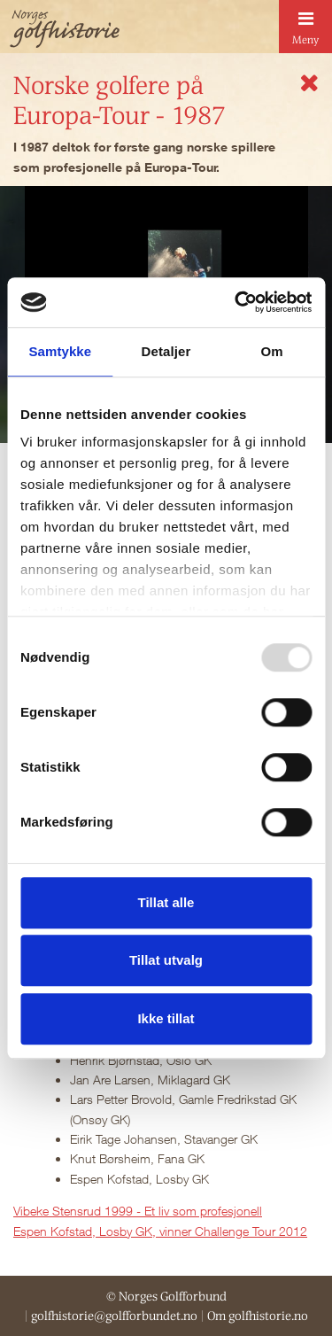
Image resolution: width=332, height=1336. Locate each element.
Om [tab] (272, 351)
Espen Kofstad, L (59, 1231)
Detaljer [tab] (166, 351)
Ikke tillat (165, 1018)
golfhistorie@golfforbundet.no (114, 1316)
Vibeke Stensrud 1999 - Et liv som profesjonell (137, 1210)
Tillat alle (166, 902)
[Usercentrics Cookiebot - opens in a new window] (236, 302)
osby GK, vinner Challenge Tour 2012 (206, 1231)
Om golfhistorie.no (257, 1316)
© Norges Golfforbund (166, 1296)
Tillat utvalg (166, 959)
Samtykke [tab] (59, 351)
